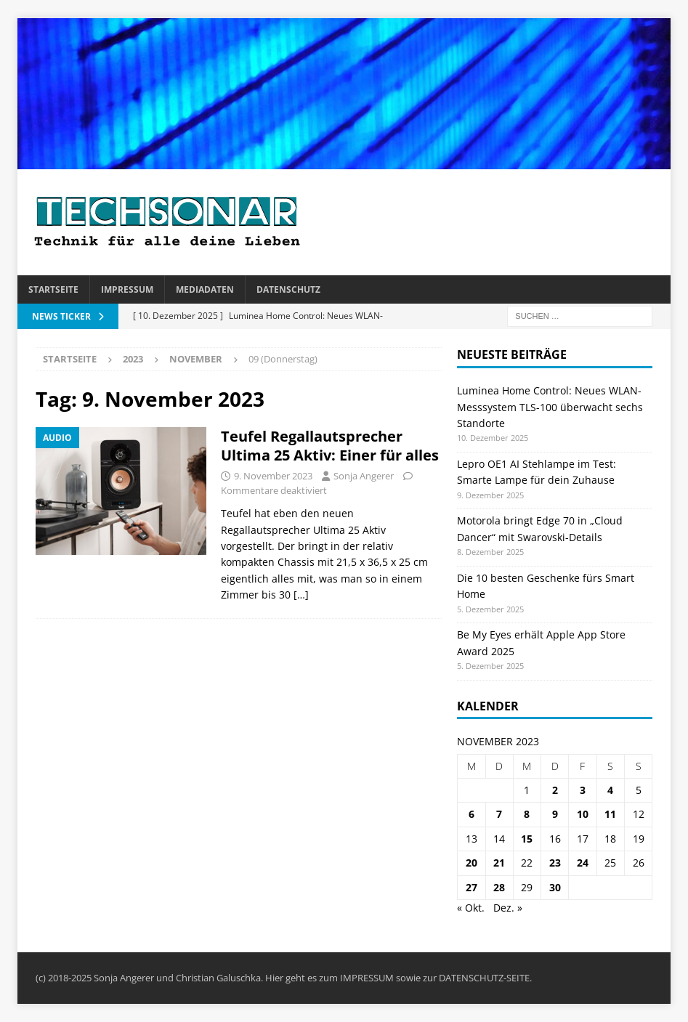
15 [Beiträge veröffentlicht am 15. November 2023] (527, 838)
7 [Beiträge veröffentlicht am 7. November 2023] (499, 814)
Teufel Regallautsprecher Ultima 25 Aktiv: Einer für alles (330, 445)
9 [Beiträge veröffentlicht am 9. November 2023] (555, 814)
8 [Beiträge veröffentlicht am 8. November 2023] (527, 814)
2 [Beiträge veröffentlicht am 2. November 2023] (555, 790)
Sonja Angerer (363, 475)
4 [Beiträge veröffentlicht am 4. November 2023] (610, 790)
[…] (301, 594)
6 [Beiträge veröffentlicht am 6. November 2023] (471, 814)
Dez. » (507, 907)
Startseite (53, 289)
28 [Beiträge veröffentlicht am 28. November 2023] (499, 887)
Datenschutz (288, 289)
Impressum (127, 289)
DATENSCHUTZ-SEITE (484, 977)
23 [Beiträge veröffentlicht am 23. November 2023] (555, 862)
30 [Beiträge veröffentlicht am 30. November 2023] (555, 887)
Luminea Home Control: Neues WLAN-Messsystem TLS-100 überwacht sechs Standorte (550, 407)
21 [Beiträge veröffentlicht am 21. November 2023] (499, 862)
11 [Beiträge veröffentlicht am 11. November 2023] (610, 814)
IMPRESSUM (367, 977)
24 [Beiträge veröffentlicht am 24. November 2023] (582, 862)
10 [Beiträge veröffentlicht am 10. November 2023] (582, 814)
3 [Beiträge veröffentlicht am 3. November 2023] (583, 790)
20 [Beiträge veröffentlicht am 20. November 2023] (471, 862)
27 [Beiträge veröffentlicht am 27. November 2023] (471, 887)
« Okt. (471, 907)
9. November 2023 (273, 475)
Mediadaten (205, 289)
